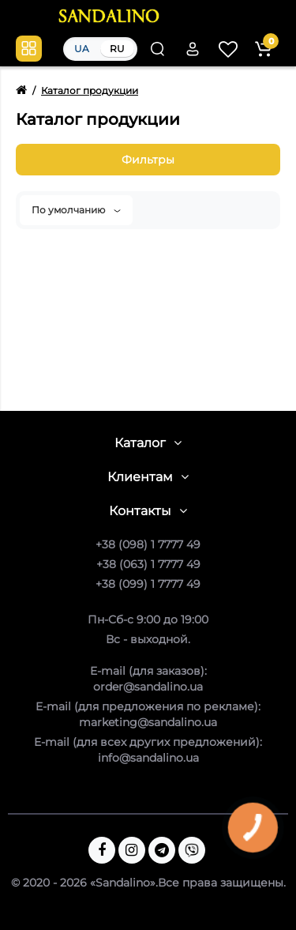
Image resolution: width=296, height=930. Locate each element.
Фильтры (148, 159)
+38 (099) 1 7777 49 (148, 584)
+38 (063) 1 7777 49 (148, 564)
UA (81, 49)
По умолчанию (76, 210)
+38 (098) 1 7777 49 (148, 544)
